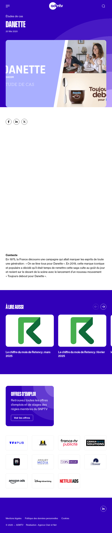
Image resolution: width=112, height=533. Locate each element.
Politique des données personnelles (41, 518)
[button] (103, 307)
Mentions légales (13, 518)
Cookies (65, 518)
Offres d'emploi (23, 394)
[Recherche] (103, 6)
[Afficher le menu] (7, 6)
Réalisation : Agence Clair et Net (41, 525)
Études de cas (14, 16)
